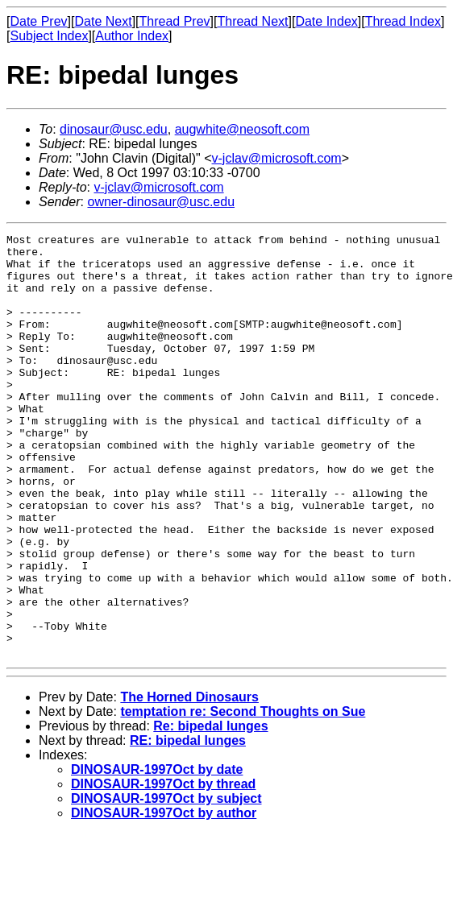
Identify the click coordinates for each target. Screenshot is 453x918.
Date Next (102, 21)
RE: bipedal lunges (188, 825)
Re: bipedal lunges (210, 810)
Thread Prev (174, 21)
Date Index (326, 21)
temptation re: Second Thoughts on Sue (242, 796)
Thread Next (252, 21)
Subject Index (49, 36)
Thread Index (403, 21)
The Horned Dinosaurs (189, 781)
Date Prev (38, 21)
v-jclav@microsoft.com (277, 158)
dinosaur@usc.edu (114, 129)
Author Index (131, 36)
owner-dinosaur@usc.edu (161, 202)
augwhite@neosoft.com (242, 129)
